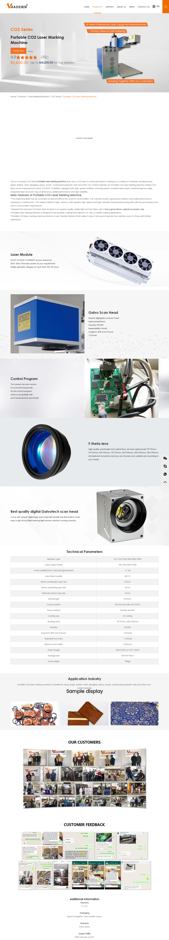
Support (110, 7)
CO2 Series (56, 97)
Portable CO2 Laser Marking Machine (80, 97)
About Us (121, 7)
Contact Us (144, 7)
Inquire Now (18, 50)
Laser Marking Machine (38, 97)
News (132, 7)
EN (155, 6)
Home (87, 7)
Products (98, 7)
